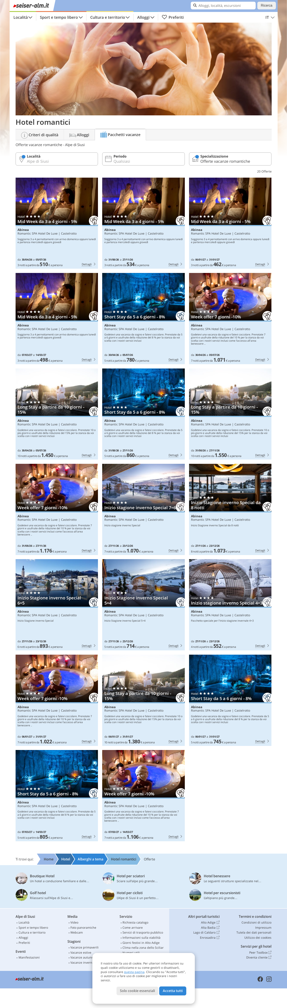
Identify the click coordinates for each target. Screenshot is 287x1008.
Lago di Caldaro (206, 932)
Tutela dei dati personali (253, 932)
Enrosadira (209, 937)
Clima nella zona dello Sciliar (143, 948)
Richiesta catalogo (135, 922)
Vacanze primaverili (84, 947)
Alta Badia (210, 927)
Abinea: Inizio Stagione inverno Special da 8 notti (230, 509)
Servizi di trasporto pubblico (142, 932)
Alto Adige (210, 922)
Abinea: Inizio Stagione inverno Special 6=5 (57, 604)
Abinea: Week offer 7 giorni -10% (230, 318)
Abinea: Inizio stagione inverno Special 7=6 (143, 509)
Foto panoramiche (83, 927)
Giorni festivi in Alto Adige (141, 943)
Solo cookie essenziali (137, 990)
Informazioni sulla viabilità (141, 937)
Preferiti (173, 17)
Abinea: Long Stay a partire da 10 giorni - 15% (57, 414)
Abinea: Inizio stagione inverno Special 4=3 (230, 604)
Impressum (263, 927)
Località (20, 17)
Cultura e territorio (107, 17)
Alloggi (143, 17)
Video (74, 922)
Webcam (76, 932)
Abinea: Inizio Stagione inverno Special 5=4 (143, 604)
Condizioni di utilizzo (256, 922)
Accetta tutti (173, 990)
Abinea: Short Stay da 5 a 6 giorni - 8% (143, 318)
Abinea (23, 230)
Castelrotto (69, 233)
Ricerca (266, 5)
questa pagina (134, 972)
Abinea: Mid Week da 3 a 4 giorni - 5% (57, 223)
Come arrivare (132, 927)
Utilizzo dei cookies (257, 937)
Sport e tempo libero (59, 17)
